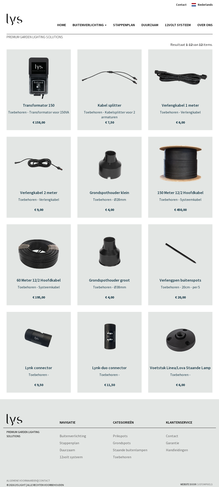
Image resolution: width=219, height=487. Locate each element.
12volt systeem (178, 25)
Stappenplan (124, 25)
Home (61, 25)
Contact (181, 4)
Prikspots (120, 436)
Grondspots (122, 443)
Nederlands (205, 4)
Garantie (172, 443)
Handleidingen (177, 450)
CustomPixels (204, 484)
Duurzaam (149, 25)
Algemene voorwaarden (22, 480)
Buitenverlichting (90, 25)
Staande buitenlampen (130, 450)
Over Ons (205, 25)
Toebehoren (122, 457)
